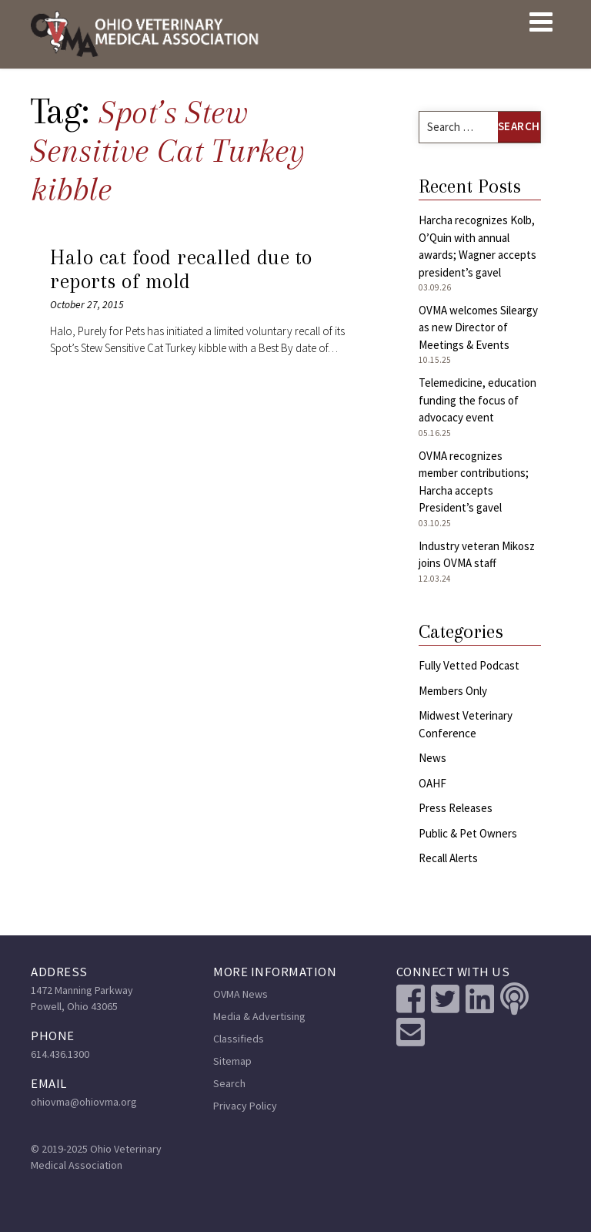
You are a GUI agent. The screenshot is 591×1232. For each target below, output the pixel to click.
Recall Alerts (448, 858)
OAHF (432, 783)
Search (229, 1083)
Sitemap (232, 1061)
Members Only (453, 690)
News (432, 757)
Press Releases (455, 808)
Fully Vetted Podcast (469, 665)
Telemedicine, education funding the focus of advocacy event (477, 400)
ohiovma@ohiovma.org (84, 1102)
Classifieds (238, 1039)
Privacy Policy (245, 1106)
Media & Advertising (259, 1016)
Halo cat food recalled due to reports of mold (181, 270)
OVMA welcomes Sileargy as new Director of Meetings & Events (478, 327)
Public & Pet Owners (468, 833)
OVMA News (240, 994)
